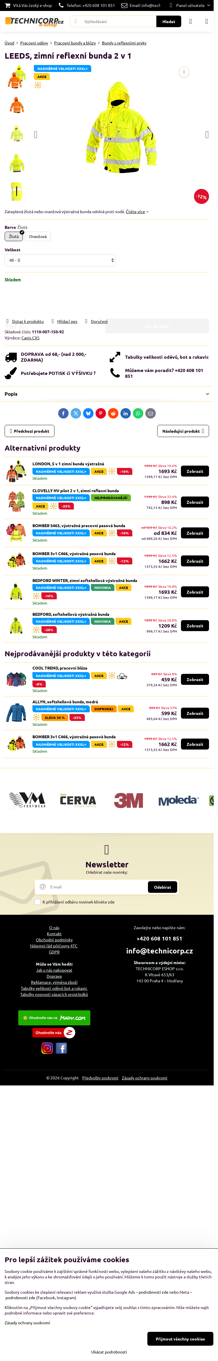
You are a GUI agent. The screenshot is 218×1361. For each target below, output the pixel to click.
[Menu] (207, 21)
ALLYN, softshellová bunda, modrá (65, 701)
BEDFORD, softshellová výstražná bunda (70, 614)
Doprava (54, 976)
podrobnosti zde (153, 1292)
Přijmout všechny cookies (180, 1338)
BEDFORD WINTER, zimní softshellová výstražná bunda (84, 580)
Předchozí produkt (30, 431)
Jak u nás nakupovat (54, 970)
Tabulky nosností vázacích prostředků (54, 994)
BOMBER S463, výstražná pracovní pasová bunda (78, 525)
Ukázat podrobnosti (109, 1351)
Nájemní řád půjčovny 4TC (54, 945)
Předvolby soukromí (100, 1077)
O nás (54, 927)
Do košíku (157, 300)
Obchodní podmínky (54, 939)
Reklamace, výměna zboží (54, 982)
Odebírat (162, 887)
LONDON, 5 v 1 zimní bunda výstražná (68, 463)
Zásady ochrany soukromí (144, 1077)
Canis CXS (30, 337)
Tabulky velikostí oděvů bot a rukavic (54, 988)
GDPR (54, 951)
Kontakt (54, 933)
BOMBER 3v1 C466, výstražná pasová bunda (74, 553)
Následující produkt (183, 431)
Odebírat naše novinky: (107, 872)
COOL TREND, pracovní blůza (59, 667)
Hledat (168, 21)
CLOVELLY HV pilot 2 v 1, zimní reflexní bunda (75, 490)
